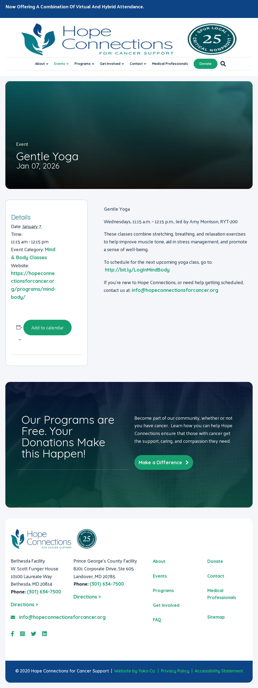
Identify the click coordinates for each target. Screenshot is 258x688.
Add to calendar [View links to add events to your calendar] (47, 327)
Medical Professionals (170, 64)
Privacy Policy (175, 671)
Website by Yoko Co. (135, 671)
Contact (136, 64)
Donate (206, 64)
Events (59, 64)
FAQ (157, 619)
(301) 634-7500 (44, 592)
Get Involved (110, 64)
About (40, 64)
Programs (83, 64)
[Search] (222, 64)
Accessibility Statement (219, 671)
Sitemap (216, 617)
